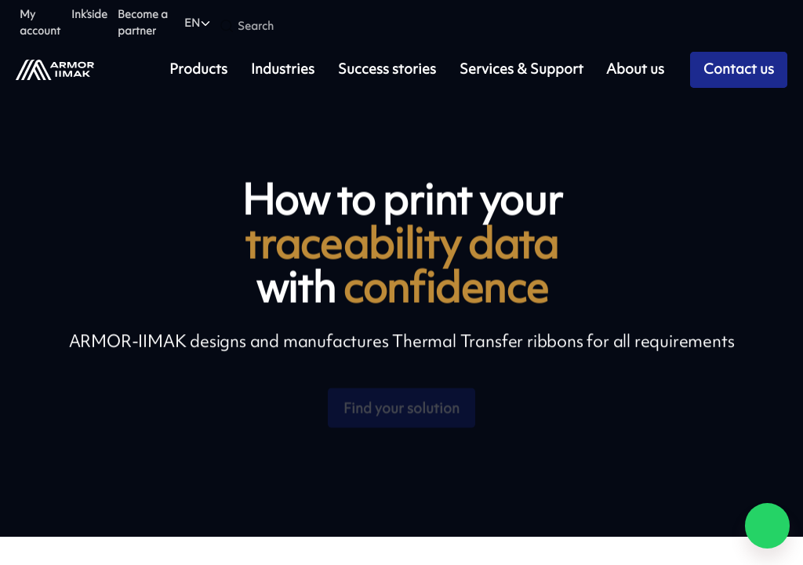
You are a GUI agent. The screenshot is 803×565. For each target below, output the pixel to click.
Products (198, 69)
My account (40, 22)
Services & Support (521, 69)
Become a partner (143, 22)
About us (635, 69)
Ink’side (89, 13)
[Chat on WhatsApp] (767, 526)
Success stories (387, 69)
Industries (282, 69)
